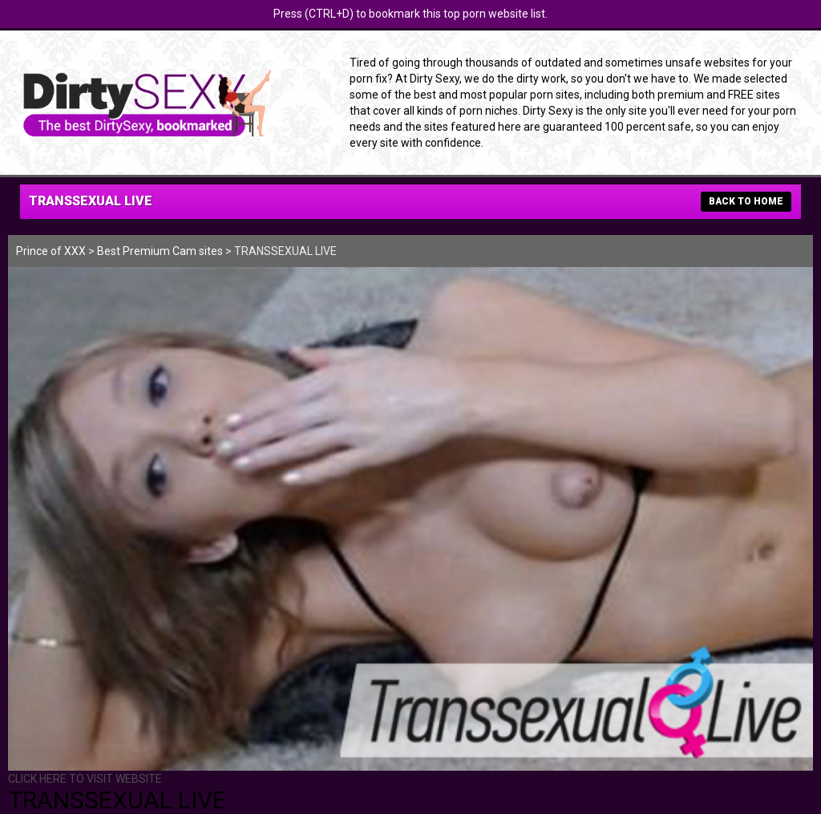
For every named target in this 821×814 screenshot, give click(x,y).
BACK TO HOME (746, 201)
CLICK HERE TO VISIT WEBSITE (85, 778)
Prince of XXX (51, 251)
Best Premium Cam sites (160, 251)
